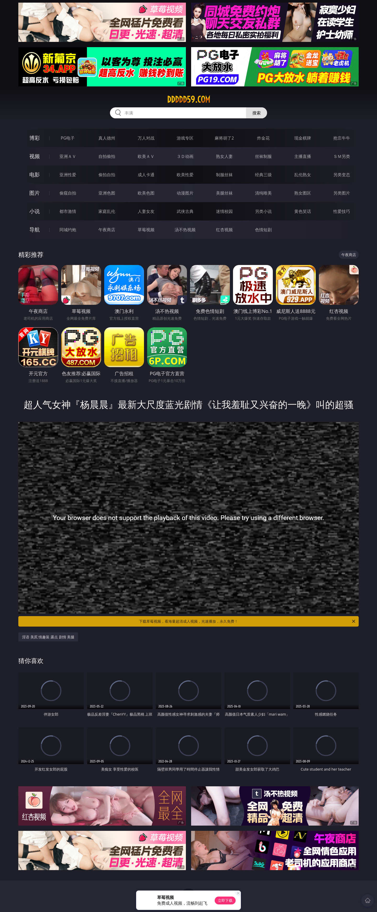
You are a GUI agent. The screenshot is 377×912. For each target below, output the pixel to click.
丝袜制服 (263, 156)
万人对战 (146, 138)
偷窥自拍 (67, 193)
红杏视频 (224, 230)
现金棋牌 (302, 138)
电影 (34, 174)
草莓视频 (146, 230)
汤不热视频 (185, 230)
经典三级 (263, 175)
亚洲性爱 (67, 175)
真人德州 (106, 138)
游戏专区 (185, 138)
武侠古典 (185, 211)
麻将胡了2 (224, 138)
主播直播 (302, 156)
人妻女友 (146, 211)
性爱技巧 (341, 211)
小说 (34, 211)
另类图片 (341, 193)
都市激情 (67, 211)
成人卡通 (146, 175)
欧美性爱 (185, 175)
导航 (34, 229)
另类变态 (341, 175)
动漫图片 (185, 193)
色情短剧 (263, 230)
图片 (34, 192)
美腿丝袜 (224, 193)
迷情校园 (224, 211)
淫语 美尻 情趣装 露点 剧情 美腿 (48, 636)
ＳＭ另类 (341, 156)
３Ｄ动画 (185, 156)
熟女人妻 (224, 156)
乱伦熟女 (302, 175)
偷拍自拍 (106, 175)
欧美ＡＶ (146, 156)
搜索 (256, 113)
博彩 (34, 137)
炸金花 (263, 138)
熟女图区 (302, 193)
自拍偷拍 (106, 156)
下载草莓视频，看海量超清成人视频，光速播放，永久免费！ (247, 621)
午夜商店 (106, 230)
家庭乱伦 (106, 211)
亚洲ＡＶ (67, 156)
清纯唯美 (263, 193)
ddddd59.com (188, 99)
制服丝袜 (224, 175)
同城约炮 (67, 230)
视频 (34, 156)
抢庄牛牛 (341, 138)
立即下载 (225, 900)
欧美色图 (146, 193)
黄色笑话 (302, 211)
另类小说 (263, 211)
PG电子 (68, 138)
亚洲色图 (106, 193)
